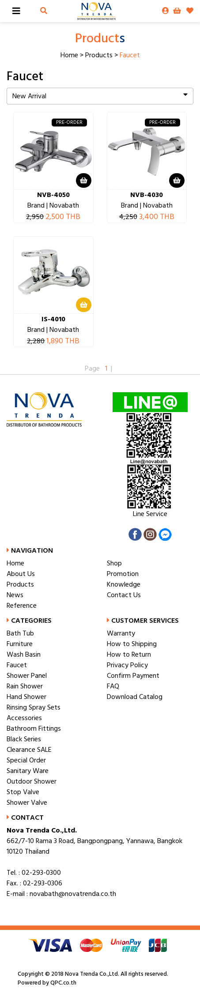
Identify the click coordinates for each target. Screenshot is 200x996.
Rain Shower (25, 686)
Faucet (17, 665)
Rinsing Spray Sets (33, 707)
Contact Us (124, 595)
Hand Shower (26, 696)
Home (69, 55)
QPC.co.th (62, 983)
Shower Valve (27, 802)
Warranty (121, 633)
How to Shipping (132, 644)
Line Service (150, 514)
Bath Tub (20, 633)
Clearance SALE (29, 749)
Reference (22, 605)
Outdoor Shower (32, 781)
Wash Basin (24, 654)
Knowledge (123, 584)
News (15, 595)
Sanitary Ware (28, 771)
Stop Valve (23, 792)
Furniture (20, 644)
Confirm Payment (133, 675)
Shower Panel (27, 675)
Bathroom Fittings (34, 728)
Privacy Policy (127, 665)
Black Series (24, 739)
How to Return (129, 654)
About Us (21, 574)
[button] (43, 11)
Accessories (24, 718)
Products (99, 55)
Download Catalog (134, 696)
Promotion (123, 574)
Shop (114, 563)
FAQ (113, 686)
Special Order (26, 760)
